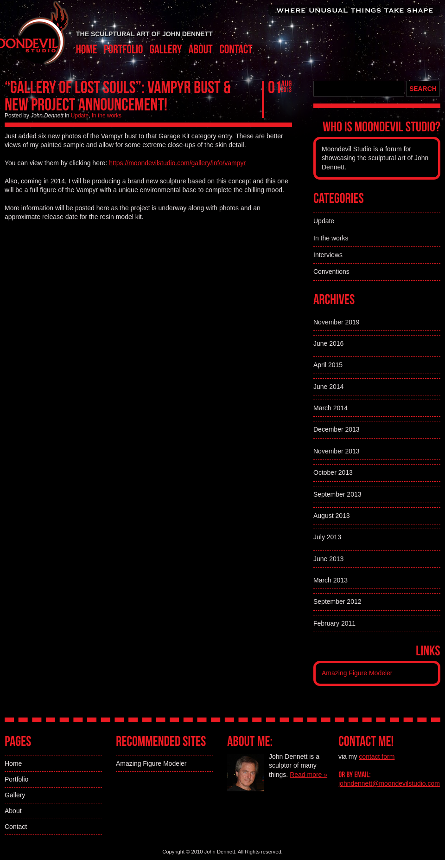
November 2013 (336, 451)
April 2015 (328, 365)
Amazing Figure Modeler (357, 673)
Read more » (308, 774)
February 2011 (334, 623)
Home (13, 763)
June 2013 (328, 559)
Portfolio (16, 779)
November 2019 (336, 322)
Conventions (331, 271)
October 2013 (333, 472)
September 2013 (337, 494)
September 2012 (337, 601)
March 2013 (330, 580)
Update (80, 115)
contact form (376, 756)
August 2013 (331, 515)
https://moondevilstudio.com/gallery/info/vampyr (177, 163)
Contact (16, 826)
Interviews (328, 255)
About (13, 811)
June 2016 (328, 343)
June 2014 (328, 386)
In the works (106, 115)
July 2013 (327, 537)
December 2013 (336, 429)
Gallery (15, 795)
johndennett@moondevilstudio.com (389, 783)
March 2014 (330, 408)
